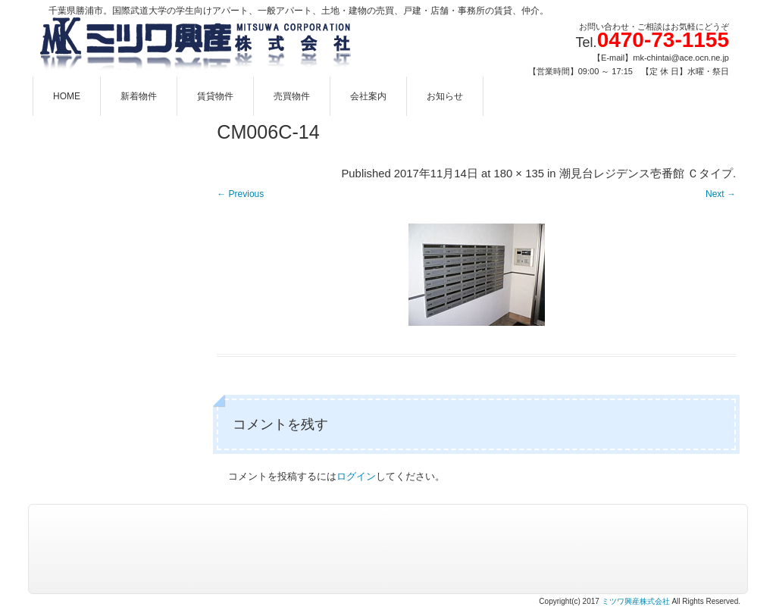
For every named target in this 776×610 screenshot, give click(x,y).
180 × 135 (518, 173)
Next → (721, 194)
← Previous (240, 194)
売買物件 (292, 96)
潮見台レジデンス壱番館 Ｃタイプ (646, 173)
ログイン (356, 476)
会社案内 (368, 96)
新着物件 (138, 96)
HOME (66, 96)
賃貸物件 (215, 96)
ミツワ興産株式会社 (636, 601)
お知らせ (445, 96)
